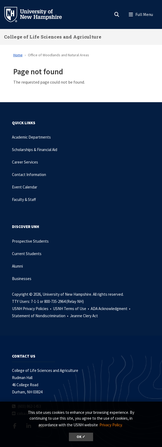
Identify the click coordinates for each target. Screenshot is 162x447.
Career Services (25, 162)
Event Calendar (24, 187)
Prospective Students (30, 241)
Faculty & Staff (24, 199)
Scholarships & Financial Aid (34, 149)
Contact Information (29, 174)
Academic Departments (31, 137)
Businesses (21, 278)
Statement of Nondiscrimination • (40, 315)
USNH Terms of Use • (71, 308)
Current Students (26, 253)
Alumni (17, 266)
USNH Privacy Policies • (32, 308)
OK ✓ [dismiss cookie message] (81, 437)
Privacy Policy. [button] (111, 424)
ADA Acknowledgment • (111, 308)
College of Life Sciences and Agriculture (52, 37)
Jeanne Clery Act (84, 315)
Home (18, 55)
